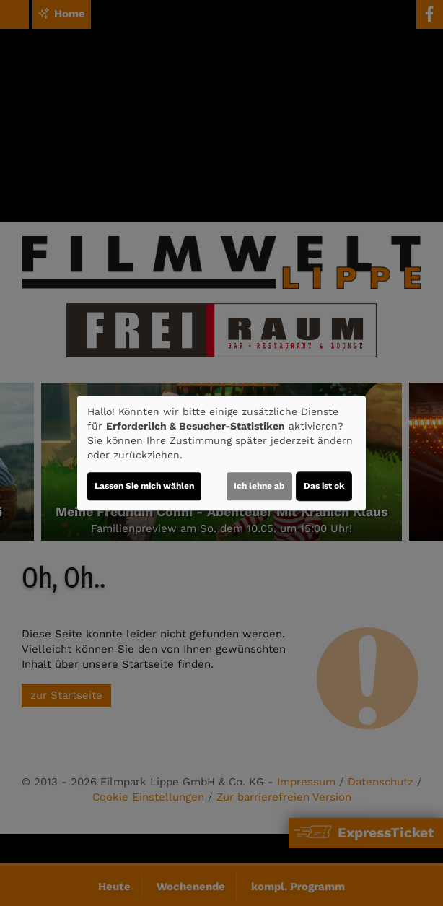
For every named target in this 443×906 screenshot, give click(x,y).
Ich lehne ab (259, 486)
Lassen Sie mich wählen (144, 486)
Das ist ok (324, 486)
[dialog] (221, 453)
